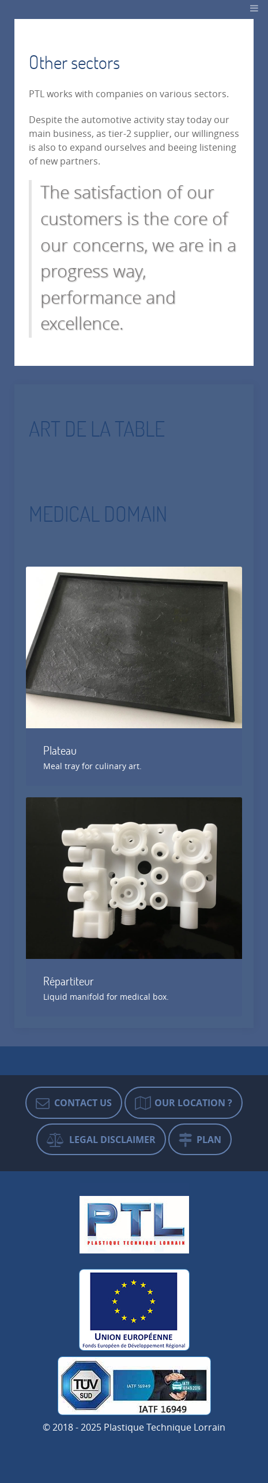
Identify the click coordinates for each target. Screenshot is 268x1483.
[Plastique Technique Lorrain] (134, 1222)
